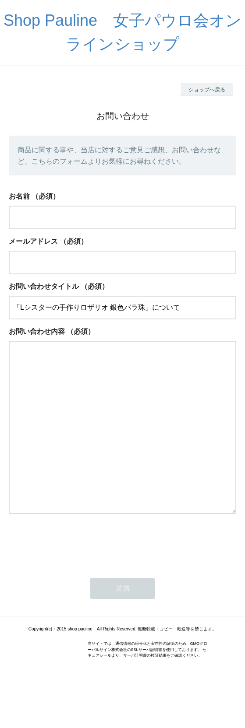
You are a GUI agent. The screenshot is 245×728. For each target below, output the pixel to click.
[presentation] (75, 578)
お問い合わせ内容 (37, 331)
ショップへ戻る (206, 90)
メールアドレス (33, 241)
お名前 (19, 196)
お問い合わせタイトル (44, 286)
